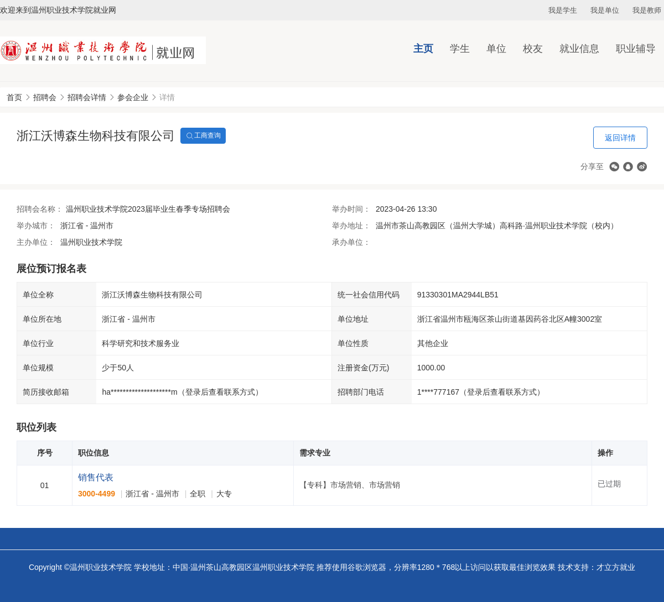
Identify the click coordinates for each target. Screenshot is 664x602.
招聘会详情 (87, 97)
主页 (423, 48)
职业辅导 (636, 48)
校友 (533, 48)
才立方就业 (615, 567)
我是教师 (646, 10)
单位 (496, 48)
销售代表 (95, 477)
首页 (14, 97)
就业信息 (579, 48)
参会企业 (132, 97)
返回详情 (620, 137)
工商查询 (203, 136)
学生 (460, 48)
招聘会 (44, 97)
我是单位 (604, 10)
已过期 (609, 483)
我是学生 (562, 10)
